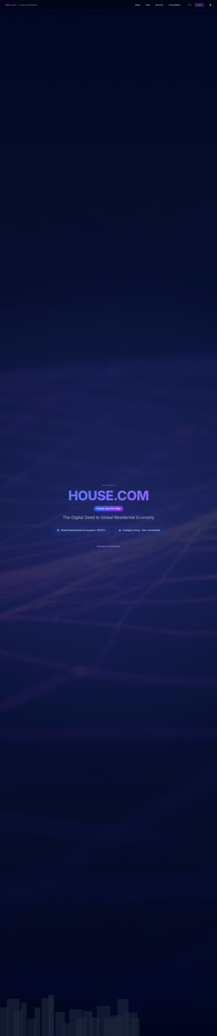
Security (159, 5)
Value (137, 5)
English (199, 5)
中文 (190, 5)
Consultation (174, 5)
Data (148, 5)
